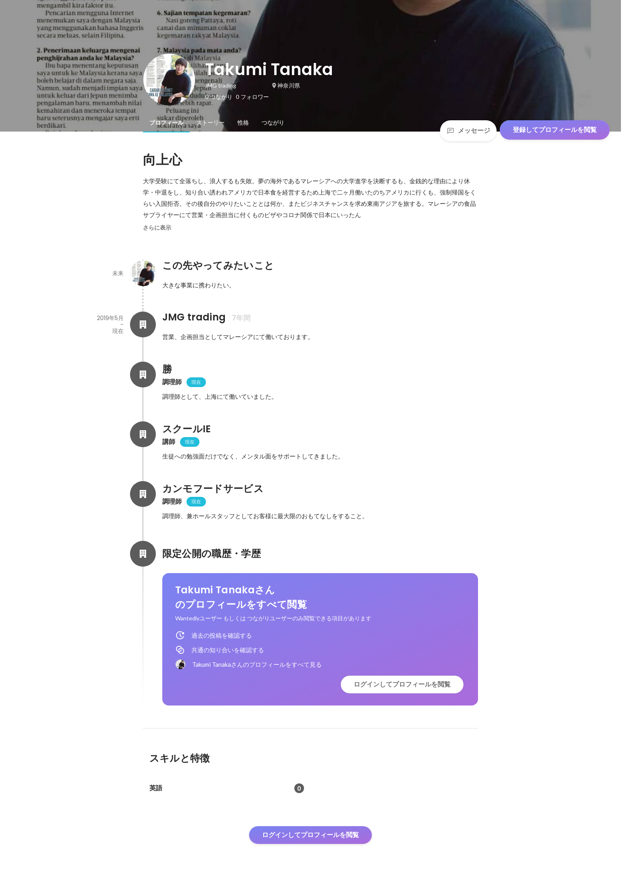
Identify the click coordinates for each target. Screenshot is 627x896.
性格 (243, 123)
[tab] (166, 122)
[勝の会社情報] (143, 374)
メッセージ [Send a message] (468, 130)
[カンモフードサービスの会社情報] (143, 494)
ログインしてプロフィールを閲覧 (402, 684)
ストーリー (210, 123)
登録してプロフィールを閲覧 (555, 129)
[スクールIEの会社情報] (143, 434)
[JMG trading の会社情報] (143, 324)
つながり (273, 123)
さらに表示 (157, 228)
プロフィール (166, 123)
